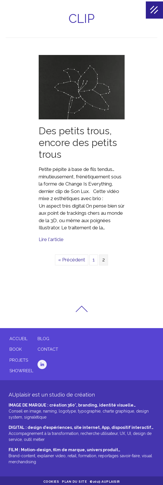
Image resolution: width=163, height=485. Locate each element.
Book (15, 347)
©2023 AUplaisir (105, 480)
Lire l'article (51, 238)
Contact (48, 347)
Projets (18, 358)
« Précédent (71, 258)
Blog (43, 337)
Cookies (51, 480)
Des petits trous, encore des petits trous (78, 141)
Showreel (21, 369)
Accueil (18, 337)
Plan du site (74, 480)
